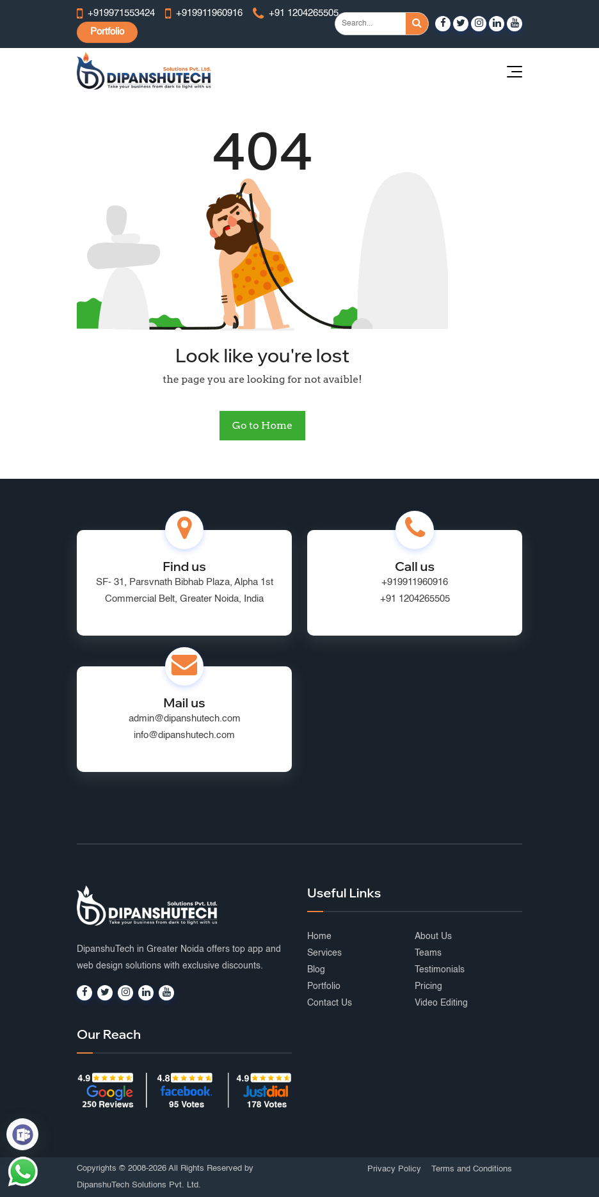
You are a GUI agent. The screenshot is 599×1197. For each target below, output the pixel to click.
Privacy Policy (394, 1169)
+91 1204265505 (415, 599)
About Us (433, 936)
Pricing (428, 986)
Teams (428, 953)
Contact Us (329, 1003)
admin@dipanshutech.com (185, 718)
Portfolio (107, 31)
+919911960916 (414, 582)
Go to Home (262, 425)
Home (319, 936)
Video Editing (441, 1003)
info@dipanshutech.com (184, 735)
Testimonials (440, 969)
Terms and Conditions (471, 1169)
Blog (316, 969)
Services (324, 953)
